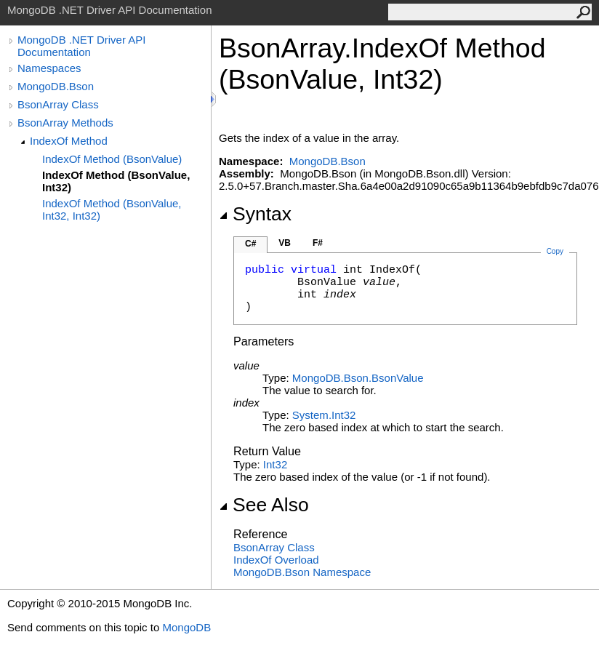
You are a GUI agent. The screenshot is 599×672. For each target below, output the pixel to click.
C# (250, 244)
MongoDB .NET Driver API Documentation (81, 45)
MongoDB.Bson (55, 86)
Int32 (275, 464)
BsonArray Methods (65, 122)
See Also (264, 505)
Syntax (255, 214)
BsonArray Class (58, 104)
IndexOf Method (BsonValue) (112, 159)
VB (284, 243)
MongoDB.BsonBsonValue (358, 378)
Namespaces (49, 68)
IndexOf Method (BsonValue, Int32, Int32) (112, 209)
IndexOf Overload (276, 559)
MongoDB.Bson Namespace (302, 572)
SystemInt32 (324, 415)
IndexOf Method (69, 141)
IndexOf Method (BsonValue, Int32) (116, 181)
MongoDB (186, 627)
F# (318, 243)
